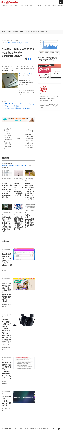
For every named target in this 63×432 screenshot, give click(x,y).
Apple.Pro (28, 74)
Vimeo (39, 5)
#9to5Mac (7, 42)
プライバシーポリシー (20, 428)
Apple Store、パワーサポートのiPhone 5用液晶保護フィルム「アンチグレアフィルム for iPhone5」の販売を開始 (29, 138)
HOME (3, 31)
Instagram (16, 5)
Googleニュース (33, 5)
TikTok (26, 5)
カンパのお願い (45, 428)
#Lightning (13, 42)
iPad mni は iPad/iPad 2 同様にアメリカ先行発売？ (17, 108)
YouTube (21, 5)
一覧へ (18, 138)
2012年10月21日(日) (7, 40)
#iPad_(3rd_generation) (22, 42)
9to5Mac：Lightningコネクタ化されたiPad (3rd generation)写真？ (30, 31)
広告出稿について (33, 428)
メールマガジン (46, 5)
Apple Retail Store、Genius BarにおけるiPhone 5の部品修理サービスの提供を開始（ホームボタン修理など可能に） (8, 138)
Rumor (9, 31)
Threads (10, 5)
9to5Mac (21, 74)
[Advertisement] (31, 18)
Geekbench (54, 5)
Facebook (5, 5)
